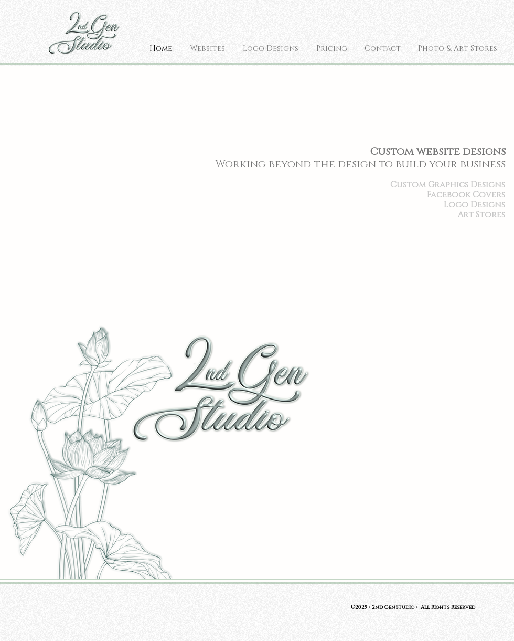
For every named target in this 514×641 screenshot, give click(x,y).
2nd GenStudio (392, 607)
